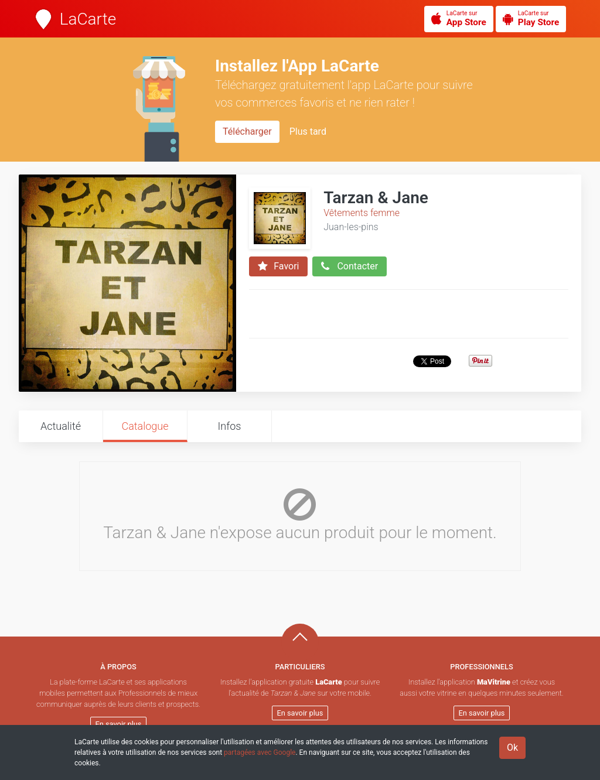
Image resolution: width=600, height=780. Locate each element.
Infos (229, 426)
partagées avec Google (259, 752)
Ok (512, 747)
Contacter (349, 266)
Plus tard (307, 131)
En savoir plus (119, 724)
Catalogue (144, 426)
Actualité (60, 426)
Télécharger (247, 131)
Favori (278, 266)
